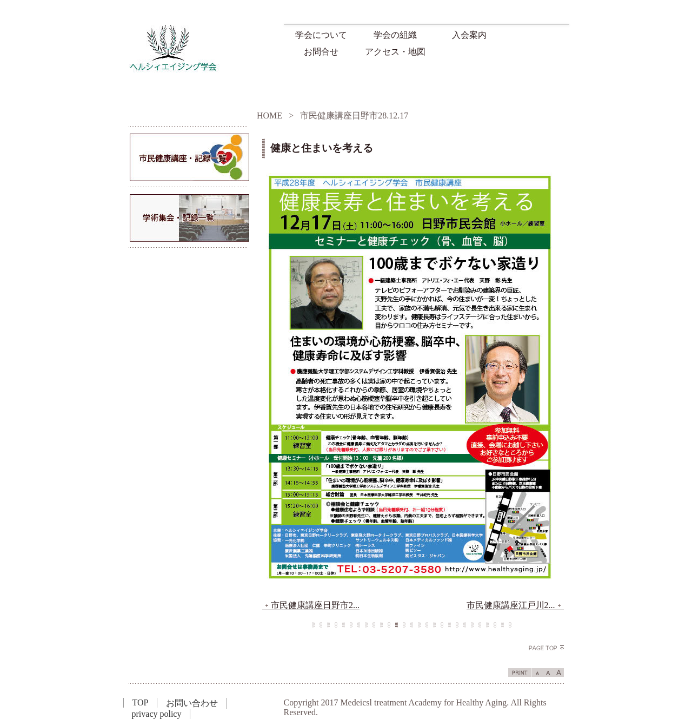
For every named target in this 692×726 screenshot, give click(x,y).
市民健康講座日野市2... (311, 605)
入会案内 (469, 34)
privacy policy (157, 713)
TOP (140, 702)
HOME (269, 115)
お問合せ (321, 51)
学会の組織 (395, 34)
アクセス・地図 (395, 51)
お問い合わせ (192, 703)
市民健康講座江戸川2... (515, 605)
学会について (321, 34)
